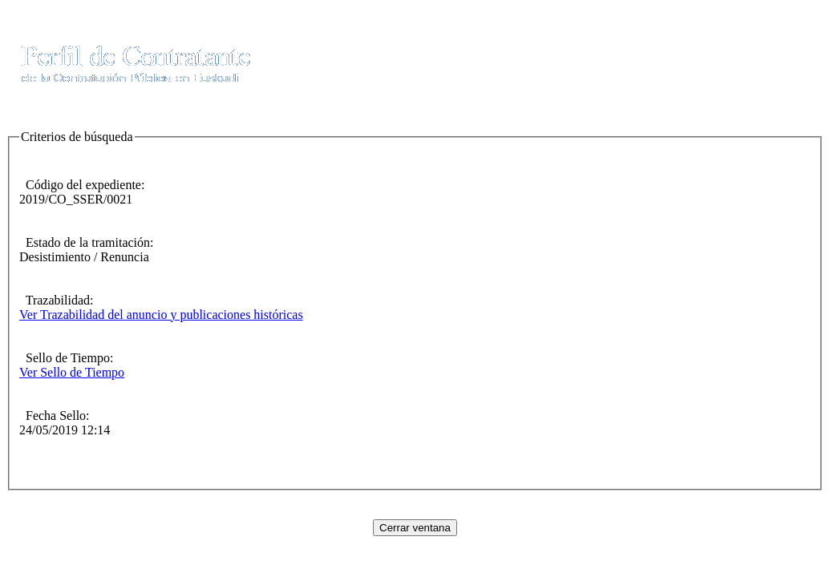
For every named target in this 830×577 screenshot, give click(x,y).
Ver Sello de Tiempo (71, 372)
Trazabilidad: (56, 300)
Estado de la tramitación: (86, 242)
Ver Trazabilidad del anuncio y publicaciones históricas (161, 314)
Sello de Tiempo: (66, 358)
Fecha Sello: (54, 415)
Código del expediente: (81, 185)
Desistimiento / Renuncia (84, 257)
